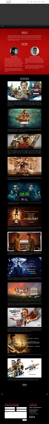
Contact (42, 1)
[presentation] (1, 394)
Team (39, 1)
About (31, 1)
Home (28, 1)
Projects (35, 1)
